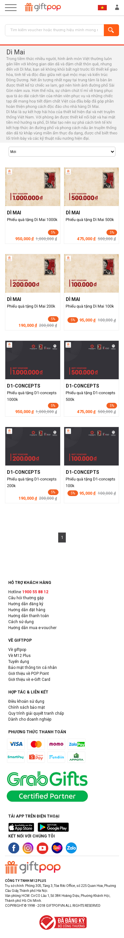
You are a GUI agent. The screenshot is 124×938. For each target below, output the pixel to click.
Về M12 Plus (19, 655)
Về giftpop (17, 649)
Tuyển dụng (18, 661)
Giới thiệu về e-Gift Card (29, 679)
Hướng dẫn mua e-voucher (32, 627)
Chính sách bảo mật (26, 707)
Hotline (28, 592)
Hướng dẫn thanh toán (28, 615)
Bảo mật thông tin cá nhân (32, 667)
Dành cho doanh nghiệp (29, 719)
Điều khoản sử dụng (26, 701)
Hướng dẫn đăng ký (25, 604)
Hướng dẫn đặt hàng (26, 610)
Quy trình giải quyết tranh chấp (36, 713)
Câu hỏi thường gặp (26, 598)
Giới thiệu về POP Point (28, 673)
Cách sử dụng (21, 621)
